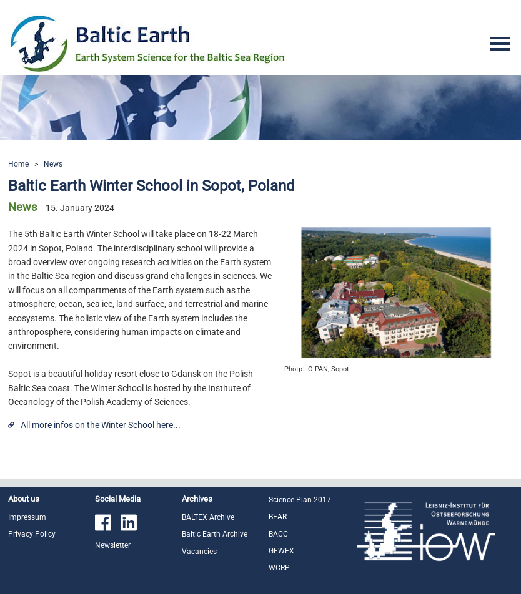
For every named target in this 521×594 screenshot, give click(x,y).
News (53, 164)
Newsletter (113, 545)
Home (18, 164)
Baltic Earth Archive (214, 534)
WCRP (279, 567)
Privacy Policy (32, 534)
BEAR (278, 516)
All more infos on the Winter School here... (101, 425)
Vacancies (199, 551)
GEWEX (281, 551)
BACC (278, 534)
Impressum (27, 517)
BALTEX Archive (208, 517)
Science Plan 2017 (300, 499)
